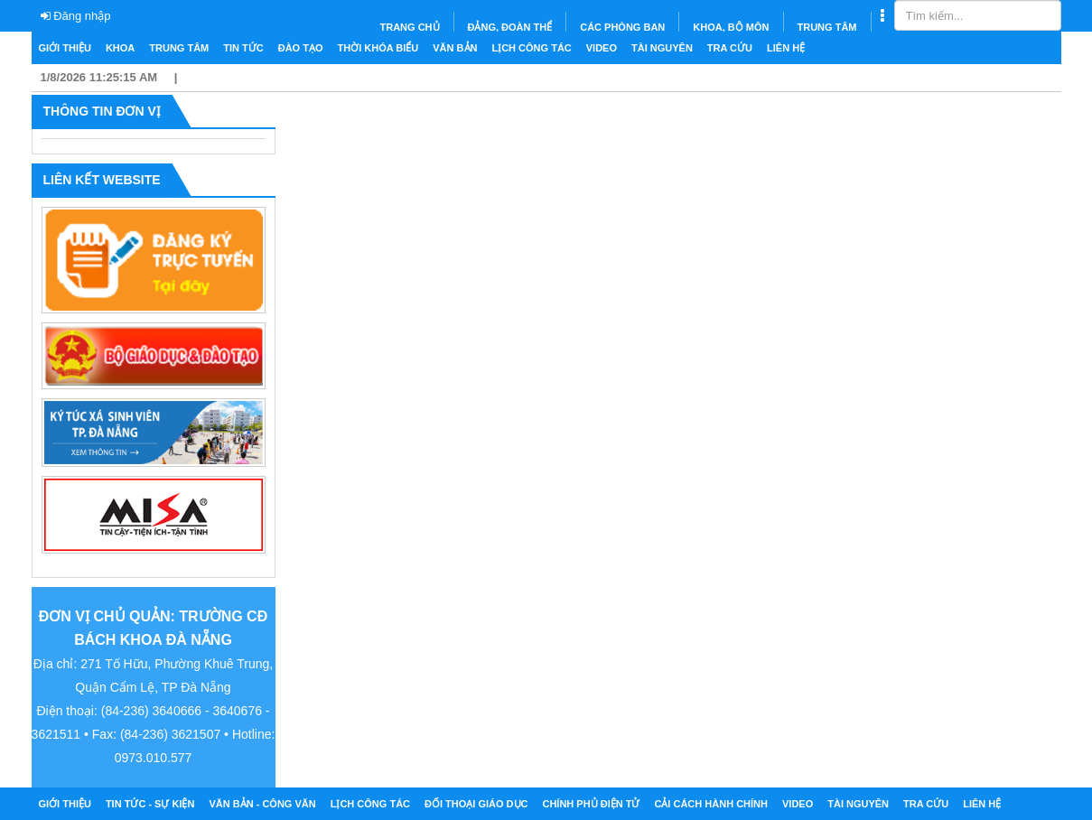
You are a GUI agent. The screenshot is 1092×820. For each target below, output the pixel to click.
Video (601, 47)
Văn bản (455, 47)
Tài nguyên (662, 47)
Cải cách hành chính (711, 803)
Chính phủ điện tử (590, 803)
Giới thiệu (65, 47)
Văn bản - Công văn (262, 803)
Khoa (120, 47)
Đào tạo (300, 47)
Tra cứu (729, 47)
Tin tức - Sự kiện (150, 803)
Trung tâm (179, 47)
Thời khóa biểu (378, 47)
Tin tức (243, 47)
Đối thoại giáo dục (476, 803)
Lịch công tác (531, 47)
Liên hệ (786, 47)
